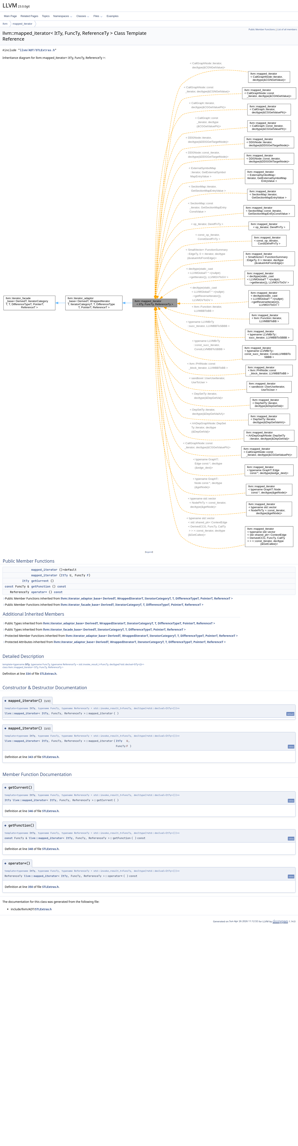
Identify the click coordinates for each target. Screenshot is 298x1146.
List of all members (287, 29)
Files (97, 16)
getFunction (40, 586)
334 (28, 674)
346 (30, 811)
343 (30, 757)
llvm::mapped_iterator (22, 713)
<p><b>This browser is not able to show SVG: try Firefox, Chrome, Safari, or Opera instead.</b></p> (150, 305)
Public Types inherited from (108, 623)
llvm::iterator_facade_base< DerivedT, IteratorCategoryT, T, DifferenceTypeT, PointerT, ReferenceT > (132, 605)
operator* (39, 592)
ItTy (64, 575)
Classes (82, 16)
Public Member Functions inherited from (117, 598)
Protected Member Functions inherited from (120, 636)
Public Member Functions (262, 29)
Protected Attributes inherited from (114, 642)
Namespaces (62, 16)
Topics (45, 16)
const (9, 586)
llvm (5, 23)
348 (30, 849)
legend (149, 552)
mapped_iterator (22, 23)
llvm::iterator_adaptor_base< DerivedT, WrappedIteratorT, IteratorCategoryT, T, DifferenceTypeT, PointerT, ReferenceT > (147, 598)
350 (30, 887)
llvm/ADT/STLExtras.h (37, 50)
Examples (112, 16)
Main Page (10, 16)
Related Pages (29, 16)
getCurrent (40, 581)
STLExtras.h (48, 674)
